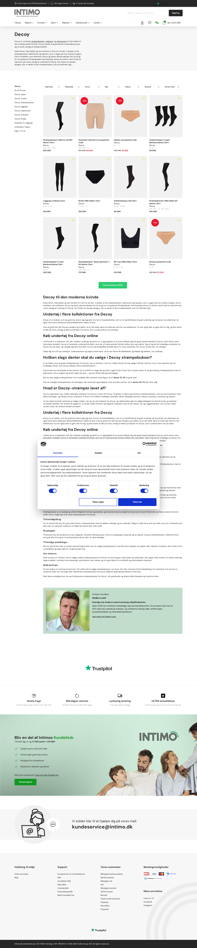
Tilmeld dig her (25, 782)
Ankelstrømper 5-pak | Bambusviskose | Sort (53, 263)
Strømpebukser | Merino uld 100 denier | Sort (57, 141)
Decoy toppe (20, 94)
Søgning (175, 13)
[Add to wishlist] (73, 98)
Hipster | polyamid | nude (125, 140)
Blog (16, 877)
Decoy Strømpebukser (24, 102)
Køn (112, 87)
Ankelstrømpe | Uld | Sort (125, 201)
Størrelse (52, 87)
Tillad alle (137, 502)
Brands (152, 87)
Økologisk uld (106, 881)
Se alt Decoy (20, 90)
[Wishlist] (149, 22)
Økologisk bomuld (108, 888)
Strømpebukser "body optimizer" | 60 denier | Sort (94, 263)
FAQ (59, 877)
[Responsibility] (157, 22)
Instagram (148, 905)
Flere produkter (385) (113, 285)
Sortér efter (172, 87)
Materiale (72, 87)
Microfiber (105, 905)
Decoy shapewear (22, 110)
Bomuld (104, 895)
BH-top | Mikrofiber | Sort (125, 262)
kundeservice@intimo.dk (102, 827)
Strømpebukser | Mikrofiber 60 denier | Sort (163, 202)
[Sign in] (142, 22)
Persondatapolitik (65, 891)
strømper (49, 41)
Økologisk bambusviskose (112, 874)
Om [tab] (139, 453)
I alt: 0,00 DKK (172, 22)
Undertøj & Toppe (22, 127)
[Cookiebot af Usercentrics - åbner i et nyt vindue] (144, 444)
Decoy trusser (21, 98)
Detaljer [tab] (98, 453)
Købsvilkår (61, 884)
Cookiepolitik (63, 888)
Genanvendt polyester (110, 898)
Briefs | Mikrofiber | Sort (89, 201)
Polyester (105, 902)
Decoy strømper (22, 114)
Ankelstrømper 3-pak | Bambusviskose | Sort (159, 141)
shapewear (62, 41)
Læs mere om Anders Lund (104, 616)
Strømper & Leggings (24, 123)
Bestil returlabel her (65, 895)
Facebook (148, 902)
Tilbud (18, 22)
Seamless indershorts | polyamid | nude (94, 141)
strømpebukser (37, 41)
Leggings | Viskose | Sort (54, 201)
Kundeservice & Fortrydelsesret (71, 874)
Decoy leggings (21, 106)
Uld (102, 884)
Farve (92, 87)
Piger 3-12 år (20, 131)
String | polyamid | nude (160, 262)
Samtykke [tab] (58, 453)
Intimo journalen (21, 874)
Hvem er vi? (149, 898)
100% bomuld (107, 891)
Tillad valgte (98, 502)
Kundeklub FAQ (64, 881)
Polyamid (105, 909)
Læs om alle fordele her (47, 775)
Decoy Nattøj (20, 119)
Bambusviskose (107, 877)
